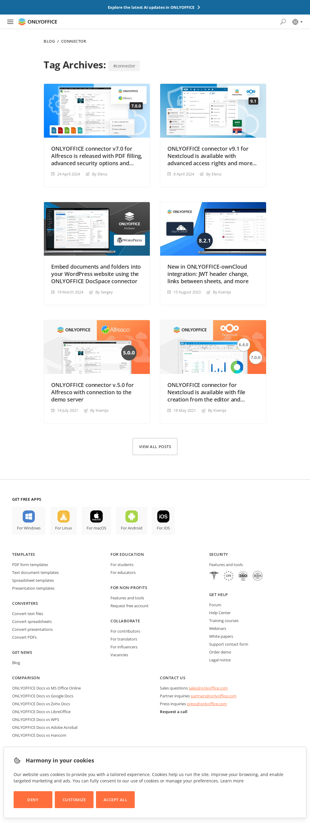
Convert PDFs (24, 637)
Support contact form (228, 644)
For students (122, 564)
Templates (23, 554)
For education (127, 554)
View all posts (155, 446)
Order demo (220, 652)
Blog (49, 41)
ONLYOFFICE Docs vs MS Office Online (46, 688)
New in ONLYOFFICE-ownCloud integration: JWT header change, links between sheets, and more (208, 274)
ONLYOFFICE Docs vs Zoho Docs (41, 703)
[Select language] (297, 21)
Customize (74, 799)
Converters (25, 603)
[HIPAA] (214, 576)
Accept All (115, 799)
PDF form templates (30, 564)
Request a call (173, 711)
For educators (123, 572)
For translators (123, 639)
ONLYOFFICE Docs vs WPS (35, 719)
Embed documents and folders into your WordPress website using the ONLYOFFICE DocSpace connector (96, 274)
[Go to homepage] (37, 21)
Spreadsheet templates (33, 580)
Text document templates (35, 572)
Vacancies (119, 654)
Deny (32, 799)
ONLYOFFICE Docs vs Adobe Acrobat (45, 727)
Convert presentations (32, 629)
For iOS (163, 528)
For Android (131, 528)
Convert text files (27, 613)
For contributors (125, 631)
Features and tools (127, 598)
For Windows (29, 528)
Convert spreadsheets (32, 621)
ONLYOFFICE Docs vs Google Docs (42, 696)
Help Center (220, 612)
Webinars (217, 628)
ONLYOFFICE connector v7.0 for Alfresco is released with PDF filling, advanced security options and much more (96, 156)
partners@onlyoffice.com (213, 696)
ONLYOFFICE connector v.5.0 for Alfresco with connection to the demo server (92, 392)
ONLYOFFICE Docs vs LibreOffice (41, 711)
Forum (215, 605)
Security (218, 554)
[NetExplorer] (243, 576)
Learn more (232, 781)
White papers (221, 636)
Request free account (129, 605)
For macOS (96, 528)
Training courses (224, 620)
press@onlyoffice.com (207, 703)
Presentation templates (33, 588)
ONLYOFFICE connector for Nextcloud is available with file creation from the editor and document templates (206, 392)
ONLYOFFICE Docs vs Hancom (39, 735)
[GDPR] (228, 576)
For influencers (123, 647)
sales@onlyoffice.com (208, 688)
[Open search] (283, 21)
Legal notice (220, 660)
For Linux (63, 528)
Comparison (26, 677)
